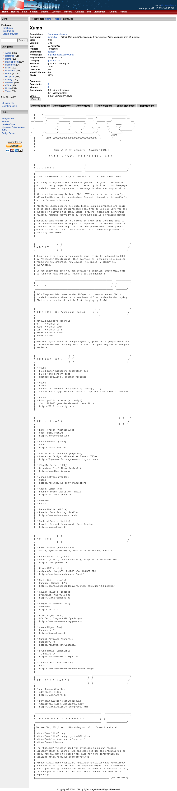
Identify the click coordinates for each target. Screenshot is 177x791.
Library (8, 79)
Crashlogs (7, 28)
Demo (8, 59)
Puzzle (57, 19)
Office (8, 85)
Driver (8, 67)
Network (9, 82)
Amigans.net (8, 118)
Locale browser (9, 34)
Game (8, 73)
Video (8, 91)
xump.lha (52, 37)
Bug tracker (7, 31)
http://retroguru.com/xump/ (61, 54)
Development (11, 61)
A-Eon (5, 130)
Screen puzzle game (58, 34)
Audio (8, 53)
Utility (8, 88)
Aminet (5, 121)
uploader (52, 51)
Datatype (9, 56)
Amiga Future (8, 133)
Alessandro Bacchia (168, 5)
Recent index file (9, 106)
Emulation (10, 70)
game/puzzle (54, 60)
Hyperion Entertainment (14, 127)
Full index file (7, 103)
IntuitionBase (8, 124)
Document (10, 64)
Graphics (9, 76)
